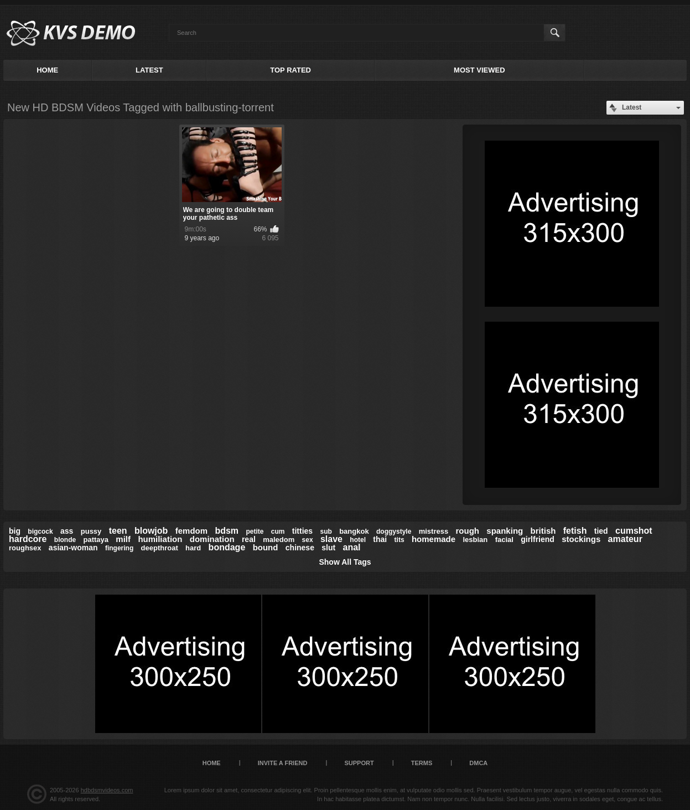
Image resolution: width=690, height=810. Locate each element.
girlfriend (537, 539)
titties (302, 531)
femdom (191, 530)
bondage (227, 547)
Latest (149, 70)
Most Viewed (479, 70)
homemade (433, 539)
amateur (625, 539)
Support (358, 763)
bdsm (226, 530)
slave (331, 539)
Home (47, 70)
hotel (358, 540)
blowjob (151, 530)
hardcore (27, 539)
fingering (119, 548)
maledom (278, 539)
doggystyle (393, 531)
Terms (422, 763)
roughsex (25, 548)
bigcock (40, 531)
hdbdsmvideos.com (107, 790)
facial (504, 539)
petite (254, 531)
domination (212, 539)
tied (601, 531)
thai (380, 539)
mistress (433, 531)
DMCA (478, 763)
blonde (65, 540)
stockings (581, 539)
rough (468, 530)
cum (278, 531)
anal (352, 547)
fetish (575, 530)
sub (325, 531)
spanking (504, 530)
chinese (300, 547)
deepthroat (159, 548)
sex (307, 540)
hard (193, 548)
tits (399, 540)
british (543, 530)
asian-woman (73, 547)
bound (265, 547)
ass (66, 531)
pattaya (95, 539)
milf (123, 539)
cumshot (633, 530)
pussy (91, 531)
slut (328, 547)
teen (118, 530)
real (249, 539)
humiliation (160, 539)
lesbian (475, 539)
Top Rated (290, 70)
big (14, 531)
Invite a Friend (283, 763)
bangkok (354, 531)
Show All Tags (345, 562)
